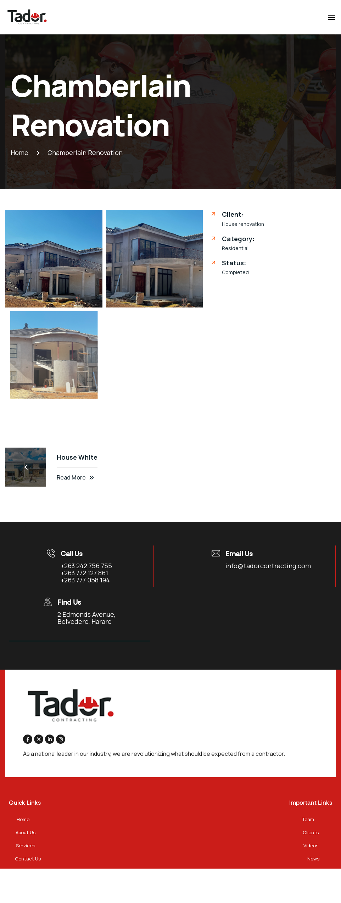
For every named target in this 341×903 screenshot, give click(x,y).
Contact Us (28, 858)
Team (308, 819)
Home (23, 819)
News (313, 858)
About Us (25, 832)
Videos (310, 845)
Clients (311, 832)
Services (25, 845)
